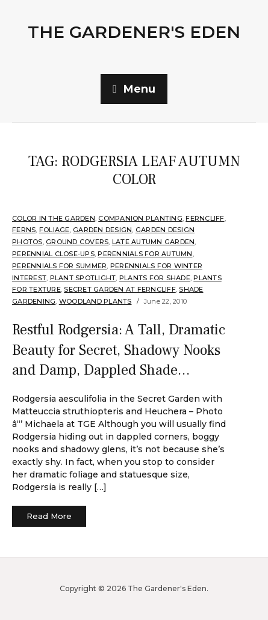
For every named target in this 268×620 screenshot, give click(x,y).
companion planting (140, 218)
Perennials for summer (59, 266)
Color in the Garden (53, 218)
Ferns (24, 230)
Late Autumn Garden (153, 242)
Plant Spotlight (83, 278)
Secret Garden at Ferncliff (120, 289)
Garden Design (102, 230)
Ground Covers (77, 242)
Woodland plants (95, 301)
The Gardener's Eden (134, 32)
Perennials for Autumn (145, 254)
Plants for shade (154, 278)
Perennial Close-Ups (53, 254)
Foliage (54, 230)
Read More (49, 516)
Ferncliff (204, 218)
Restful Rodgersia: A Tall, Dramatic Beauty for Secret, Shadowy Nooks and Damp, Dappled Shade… (118, 350)
